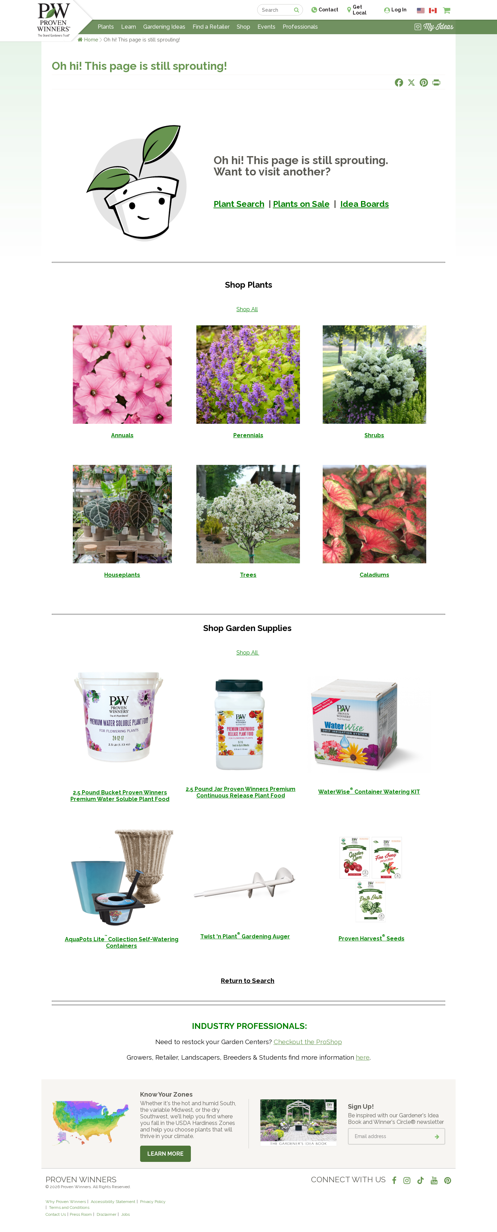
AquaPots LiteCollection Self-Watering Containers (121, 942)
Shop (243, 26)
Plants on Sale (301, 204)
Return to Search (247, 980)
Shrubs (374, 435)
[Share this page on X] (411, 82)
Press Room (81, 1214)
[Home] (53, 21)
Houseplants (122, 575)
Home (91, 39)
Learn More (165, 1153)
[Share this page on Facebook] (399, 82)
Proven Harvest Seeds (372, 938)
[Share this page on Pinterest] (424, 82)
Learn (128, 26)
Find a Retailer (211, 26)
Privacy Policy (153, 1201)
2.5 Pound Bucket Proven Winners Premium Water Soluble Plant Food (119, 795)
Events (266, 26)
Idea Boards (364, 204)
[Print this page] (436, 82)
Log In (399, 9)
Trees (248, 575)
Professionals (300, 26)
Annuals (122, 435)
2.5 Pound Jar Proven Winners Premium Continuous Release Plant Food (240, 792)
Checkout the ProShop (308, 1041)
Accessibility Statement (113, 1201)
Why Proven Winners (66, 1201)
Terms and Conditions (69, 1207)
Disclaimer (106, 1214)
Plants (106, 26)
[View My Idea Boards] (434, 27)
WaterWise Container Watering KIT (369, 792)
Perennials (248, 435)
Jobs (125, 1214)
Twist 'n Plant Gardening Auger (245, 936)
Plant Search (239, 204)
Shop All (247, 309)
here (363, 1057)
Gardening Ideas (164, 26)
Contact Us (56, 1214)
